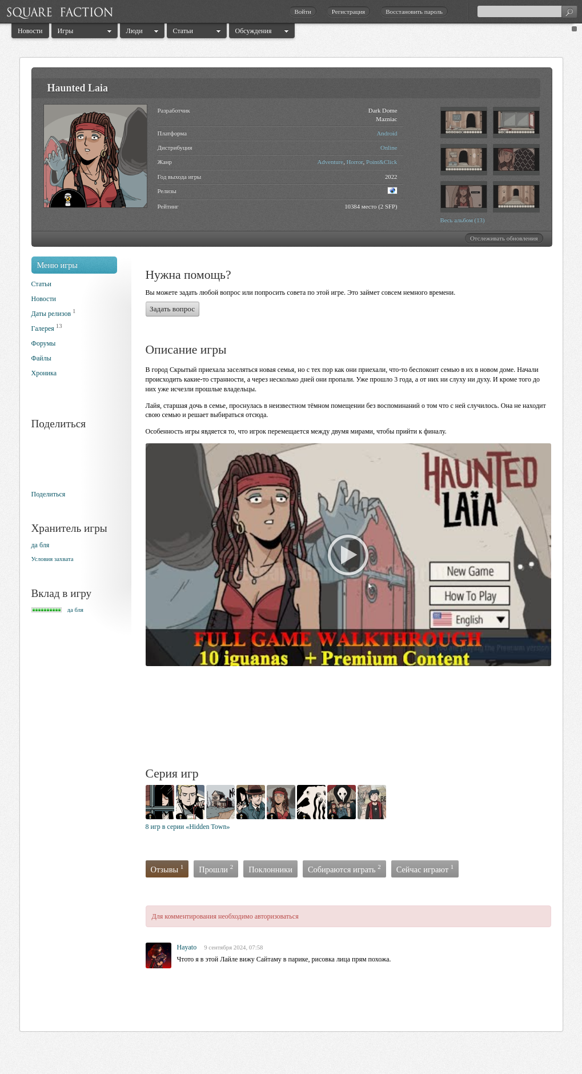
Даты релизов (51, 314)
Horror (355, 161)
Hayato (187, 947)
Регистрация (348, 11)
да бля (40, 545)
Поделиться (48, 494)
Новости (30, 31)
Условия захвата (52, 558)
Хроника (44, 373)
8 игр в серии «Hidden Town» (188, 827)
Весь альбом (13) (462, 220)
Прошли (216, 868)
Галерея (42, 328)
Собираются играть (344, 868)
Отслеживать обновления (504, 238)
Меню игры (57, 265)
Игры (66, 31)
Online (388, 147)
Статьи (183, 31)
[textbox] (527, 11)
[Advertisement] (353, 718)
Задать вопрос (172, 308)
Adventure (331, 161)
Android (387, 133)
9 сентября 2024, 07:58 (233, 947)
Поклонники (270, 869)
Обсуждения (253, 31)
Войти (302, 11)
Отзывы (167, 868)
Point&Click (382, 161)
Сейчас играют (425, 868)
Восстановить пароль (414, 11)
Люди (134, 31)
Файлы (41, 358)
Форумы (43, 343)
